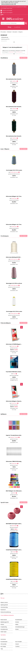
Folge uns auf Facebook (7, 10)
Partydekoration (4, 629)
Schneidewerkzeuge (19, 627)
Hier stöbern (23, 57)
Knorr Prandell (18, 641)
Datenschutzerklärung (6, 612)
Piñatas (2, 624)
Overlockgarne (5, 236)
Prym (14, 373)
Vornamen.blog (4, 607)
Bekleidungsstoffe (5, 622)
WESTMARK (14, 525)
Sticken (17, 629)
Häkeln (16, 624)
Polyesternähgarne (6, 323)
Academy (17, 27)
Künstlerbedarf (18, 619)
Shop (9, 27)
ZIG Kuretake (3, 644)
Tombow (17, 646)
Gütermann (14, 198)
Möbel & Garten (4, 602)
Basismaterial (4, 619)
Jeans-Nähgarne (5, 149)
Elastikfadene (4, 58)
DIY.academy (3, 31)
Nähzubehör (15, 31)
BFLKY (14, 493)
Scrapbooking (4, 627)
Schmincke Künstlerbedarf (4, 640)
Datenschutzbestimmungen (7, 4)
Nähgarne (20, 31)
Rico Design (3, 646)
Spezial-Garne (4, 502)
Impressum (3, 609)
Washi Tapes (3, 631)
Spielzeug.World (4, 605)
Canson (17, 644)
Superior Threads (14, 437)
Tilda (2, 649)
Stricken (17, 622)
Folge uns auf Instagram (7, 12)
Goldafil (14, 551)
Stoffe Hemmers (14, 172)
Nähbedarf (9, 31)
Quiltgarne (3, 414)
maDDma (14, 81)
